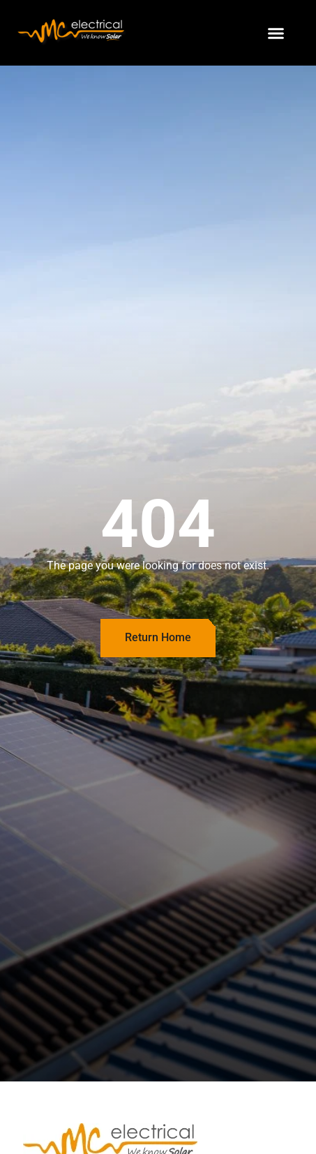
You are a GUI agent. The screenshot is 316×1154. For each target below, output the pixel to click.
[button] (276, 33)
